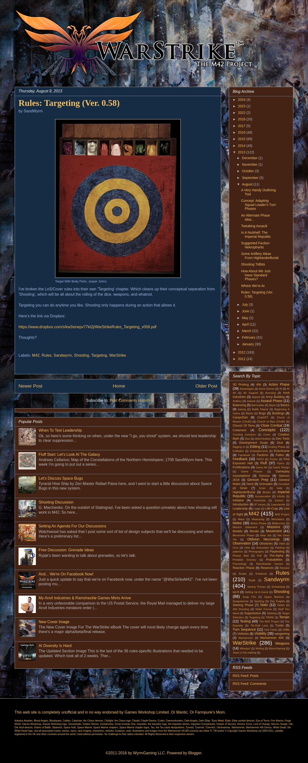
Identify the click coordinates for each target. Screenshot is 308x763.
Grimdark (283, 484)
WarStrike (117, 355)
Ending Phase (277, 446)
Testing (245, 621)
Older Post (206, 385)
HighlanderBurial (244, 492)
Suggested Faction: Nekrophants (255, 245)
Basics (285, 405)
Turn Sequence (244, 629)
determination (263, 438)
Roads (242, 573)
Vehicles (243, 633)
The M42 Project (269, 621)
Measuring (258, 519)
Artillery (237, 401)
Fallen (280, 455)
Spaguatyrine (241, 601)
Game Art (261, 467)
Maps (241, 519)
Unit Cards (270, 629)
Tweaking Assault (254, 226)
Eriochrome (281, 451)
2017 (242, 126)
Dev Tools (283, 438)
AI (280, 388)
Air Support (250, 392)
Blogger (194, 753)
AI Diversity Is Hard (54, 646)
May (245, 318)
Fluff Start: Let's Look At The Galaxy (69, 454)
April (246, 324)
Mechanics (277, 519)
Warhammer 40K (272, 638)
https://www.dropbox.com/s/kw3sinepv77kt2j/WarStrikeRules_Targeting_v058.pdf (87, 327)
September (250, 178)
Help (279, 488)
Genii (249, 484)
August (247, 184)
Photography (256, 551)
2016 (242, 132)
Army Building (275, 397)
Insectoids (260, 500)
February (249, 337)
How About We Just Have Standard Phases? (255, 275)
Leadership (240, 508)
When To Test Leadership (60, 430)
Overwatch (262, 547)
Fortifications (241, 467)
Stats (264, 605)
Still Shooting (241, 609)
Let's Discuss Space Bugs (60, 478)
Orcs (235, 547)
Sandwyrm (63, 355)
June (246, 311)
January (248, 344)
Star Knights (277, 601)
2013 (242, 152)
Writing (260, 648)
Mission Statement (245, 527)
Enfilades (238, 451)
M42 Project (282, 514)
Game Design (281, 467)
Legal (257, 508)
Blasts (249, 413)
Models (238, 531)
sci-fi (236, 592)
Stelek (281, 605)
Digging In (239, 446)
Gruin (243, 488)
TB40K (270, 617)
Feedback (240, 459)
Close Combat (271, 425)
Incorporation (263, 496)
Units (285, 629)
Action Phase (279, 384)
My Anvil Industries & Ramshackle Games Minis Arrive (84, 598)
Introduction (241, 504)
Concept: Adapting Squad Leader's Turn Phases (258, 205)
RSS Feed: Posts (245, 676)
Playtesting (277, 551)
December (250, 158)
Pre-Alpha (276, 555)
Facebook (244, 455)
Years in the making (244, 652)
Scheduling (278, 586)
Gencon (264, 475)
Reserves (267, 568)
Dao (247, 438)
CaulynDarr (240, 417)
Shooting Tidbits (253, 264)
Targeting (99, 355)
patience (238, 551)
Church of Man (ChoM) (271, 421)
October (248, 171)
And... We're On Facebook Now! (66, 574)
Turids (279, 625)
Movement (274, 531)
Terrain (284, 617)
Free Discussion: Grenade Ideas (66, 550)
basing (242, 409)
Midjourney (278, 523)
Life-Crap (271, 508)
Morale (254, 531)
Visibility (260, 633)
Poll (259, 555)
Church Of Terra (244, 425)
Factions (262, 455)
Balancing (239, 405)
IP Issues (260, 504)
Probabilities (274, 559)
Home (119, 385)
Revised (284, 567)
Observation (242, 543)
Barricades (257, 405)
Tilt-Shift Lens (259, 625)
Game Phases (252, 471)
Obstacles (266, 543)
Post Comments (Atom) (130, 400)
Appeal (256, 396)
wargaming (282, 633)
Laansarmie (278, 504)
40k (258, 384)
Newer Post (30, 385)
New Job (265, 535)
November (250, 164)
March (247, 331)
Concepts (267, 430)
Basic (272, 405)
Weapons (282, 643)
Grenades (266, 484)
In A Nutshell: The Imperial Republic (256, 234)
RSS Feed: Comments (249, 684)
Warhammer (245, 637)
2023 (242, 106)
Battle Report (260, 409)
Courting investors (244, 434)
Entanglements (259, 451)
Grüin (262, 488)
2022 (242, 113)
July (245, 305)
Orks (247, 547)
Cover (266, 434)
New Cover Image (53, 622)
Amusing (270, 392)
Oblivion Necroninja (263, 539)
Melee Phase (258, 523)
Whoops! (245, 648)
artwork (251, 401)
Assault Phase (271, 401)
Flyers (280, 463)
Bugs (262, 413)
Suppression (252, 613)
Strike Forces (263, 609)
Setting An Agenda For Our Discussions (72, 526)
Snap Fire (249, 596)
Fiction (274, 459)
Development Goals (253, 442)
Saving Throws (256, 586)
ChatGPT (263, 417)
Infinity (281, 496)
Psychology (239, 563)
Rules (46, 355)
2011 (242, 359)
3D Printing (241, 384)
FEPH (260, 459)
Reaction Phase (244, 568)
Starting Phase (243, 605)
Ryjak (252, 580)
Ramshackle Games (269, 563)
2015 (242, 139)
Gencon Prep (258, 480)
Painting (280, 547)
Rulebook (261, 573)
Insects (279, 500)
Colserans (239, 430)
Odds (282, 543)
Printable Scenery (244, 559)
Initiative (238, 500)
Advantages (247, 388)
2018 (242, 119)
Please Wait (241, 555)
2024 (242, 100)
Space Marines (274, 596)
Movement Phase (243, 535)
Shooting (81, 355)
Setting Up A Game (256, 592)
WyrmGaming (277, 648)
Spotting (259, 601)
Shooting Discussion (55, 502)
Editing (255, 447)
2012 (242, 352)
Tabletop (272, 613)
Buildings (278, 413)
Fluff (263, 463)
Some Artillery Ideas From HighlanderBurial (259, 256)
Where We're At (252, 286)
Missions (273, 527)
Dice (280, 442)
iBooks (267, 492)
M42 (35, 355)
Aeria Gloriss (266, 388)
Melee (237, 523)
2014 (242, 146)
